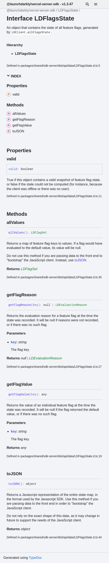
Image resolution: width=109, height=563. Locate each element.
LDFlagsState (68, 10)
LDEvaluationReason (71, 305)
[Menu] (98, 4)
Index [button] (14, 76)
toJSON (80, 260)
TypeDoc (35, 557)
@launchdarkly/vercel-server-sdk (31, 10)
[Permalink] (20, 159)
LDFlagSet (39, 232)
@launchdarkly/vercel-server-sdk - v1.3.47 (40, 4)
